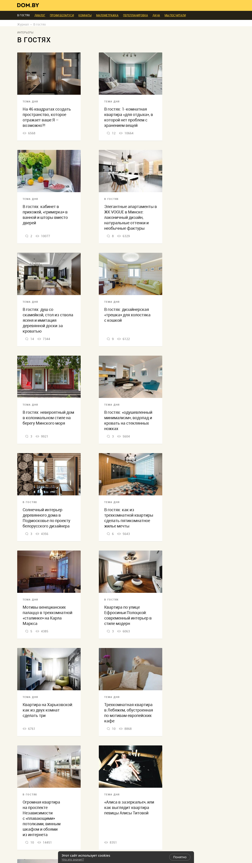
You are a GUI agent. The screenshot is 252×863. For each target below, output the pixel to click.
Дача (156, 15)
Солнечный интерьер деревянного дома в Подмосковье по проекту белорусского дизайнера (46, 517)
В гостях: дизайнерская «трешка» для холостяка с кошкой (127, 315)
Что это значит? (73, 859)
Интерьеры (25, 32)
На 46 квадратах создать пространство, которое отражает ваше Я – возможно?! (47, 117)
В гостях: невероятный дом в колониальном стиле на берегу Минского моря (48, 418)
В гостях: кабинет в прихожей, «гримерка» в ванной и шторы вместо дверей (45, 214)
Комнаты (85, 15)
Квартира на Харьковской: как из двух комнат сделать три (48, 710)
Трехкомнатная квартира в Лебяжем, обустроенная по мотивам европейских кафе (128, 712)
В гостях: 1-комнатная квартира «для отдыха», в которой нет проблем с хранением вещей (128, 117)
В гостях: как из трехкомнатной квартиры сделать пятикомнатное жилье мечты (128, 517)
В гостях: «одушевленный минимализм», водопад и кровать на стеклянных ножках (128, 420)
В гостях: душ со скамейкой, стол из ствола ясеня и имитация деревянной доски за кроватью (48, 320)
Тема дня (30, 101)
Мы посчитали (175, 15)
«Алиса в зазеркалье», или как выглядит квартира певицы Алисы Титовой (129, 807)
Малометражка (107, 15)
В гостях (111, 199)
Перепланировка (135, 15)
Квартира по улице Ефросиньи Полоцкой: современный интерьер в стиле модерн (128, 615)
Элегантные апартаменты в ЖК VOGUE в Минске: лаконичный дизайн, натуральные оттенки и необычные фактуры (130, 217)
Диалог (39, 15)
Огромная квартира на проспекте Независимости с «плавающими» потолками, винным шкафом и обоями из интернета (42, 818)
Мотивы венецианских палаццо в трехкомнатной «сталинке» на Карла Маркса (47, 615)
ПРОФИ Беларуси (62, 15)
